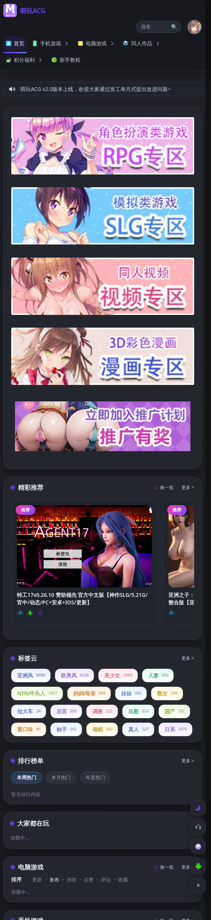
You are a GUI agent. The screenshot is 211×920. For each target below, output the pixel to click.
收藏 (123, 879)
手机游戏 (51, 43)
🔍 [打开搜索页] (174, 27)
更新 (37, 879)
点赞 (89, 879)
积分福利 (25, 59)
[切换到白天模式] (198, 807)
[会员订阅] (198, 846)
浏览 (71, 879)
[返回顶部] (198, 885)
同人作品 (142, 43)
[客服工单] (198, 827)
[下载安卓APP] (198, 866)
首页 (15, 43)
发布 (54, 879)
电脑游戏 (96, 43)
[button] (158, 27)
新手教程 (65, 59)
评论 (106, 879)
